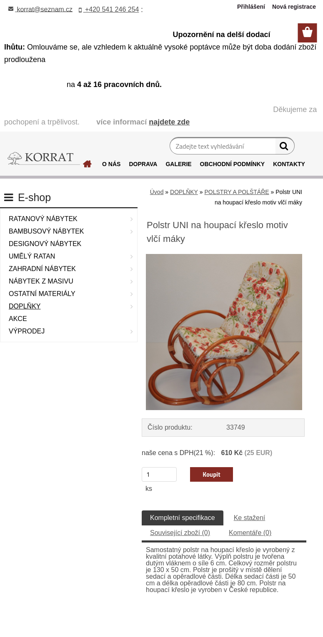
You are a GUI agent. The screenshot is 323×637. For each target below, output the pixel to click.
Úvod (157, 192)
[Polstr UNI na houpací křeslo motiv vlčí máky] (224, 257)
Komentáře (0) (250, 532)
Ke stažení (249, 517)
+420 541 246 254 (109, 9)
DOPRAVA (143, 164)
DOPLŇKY (184, 192)
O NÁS (111, 164)
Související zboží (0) (180, 532)
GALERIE (178, 164)
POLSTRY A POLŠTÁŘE (237, 192)
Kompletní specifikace (182, 517)
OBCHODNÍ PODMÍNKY (232, 164)
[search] (284, 147)
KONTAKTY (289, 164)
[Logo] (43, 158)
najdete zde (169, 122)
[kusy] (159, 474)
